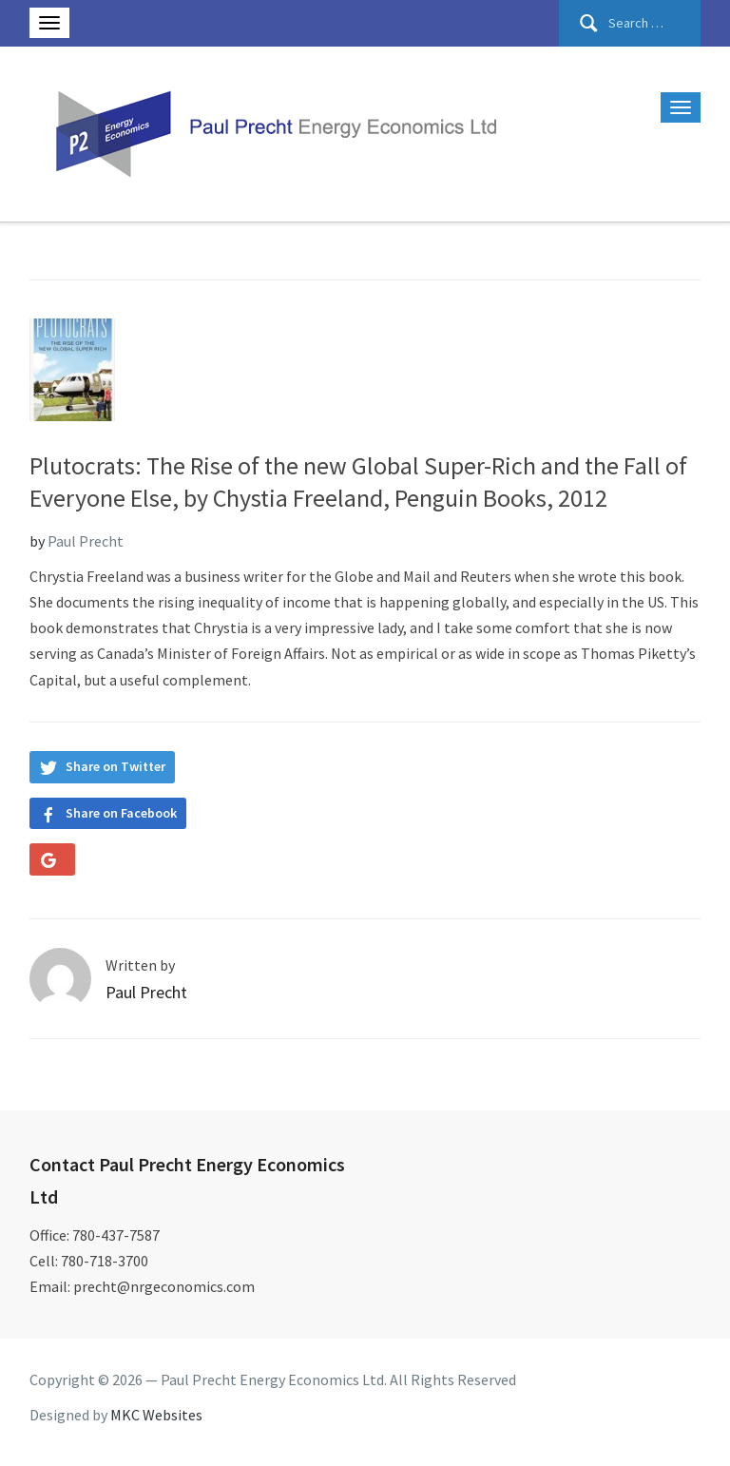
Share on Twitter (115, 766)
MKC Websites (156, 1414)
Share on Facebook (121, 812)
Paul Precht (86, 540)
